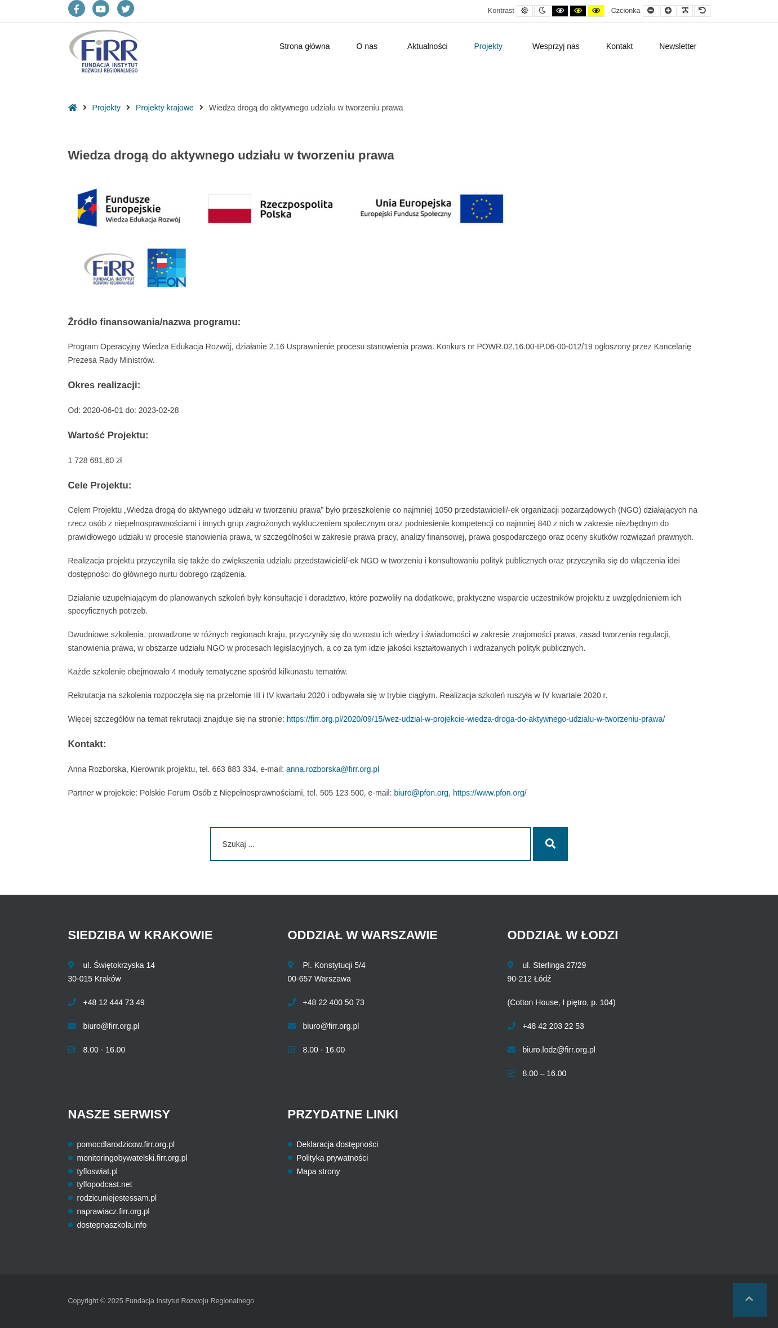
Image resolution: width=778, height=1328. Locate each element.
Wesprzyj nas (556, 46)
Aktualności (427, 46)
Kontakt (619, 46)
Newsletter (677, 46)
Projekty (488, 46)
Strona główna (304, 46)
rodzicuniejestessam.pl (117, 1197)
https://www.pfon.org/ (490, 792)
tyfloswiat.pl (97, 1171)
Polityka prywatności (332, 1157)
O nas (367, 46)
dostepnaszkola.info (112, 1224)
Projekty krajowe (165, 107)
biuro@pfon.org (421, 792)
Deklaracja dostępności (338, 1144)
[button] (750, 1300)
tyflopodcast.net (104, 1184)
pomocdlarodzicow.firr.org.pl (126, 1144)
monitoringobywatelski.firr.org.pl (132, 1157)
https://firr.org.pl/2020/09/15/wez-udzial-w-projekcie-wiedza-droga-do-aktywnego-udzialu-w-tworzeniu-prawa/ (476, 718)
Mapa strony (318, 1171)
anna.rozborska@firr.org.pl (332, 769)
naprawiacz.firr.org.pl (113, 1211)
